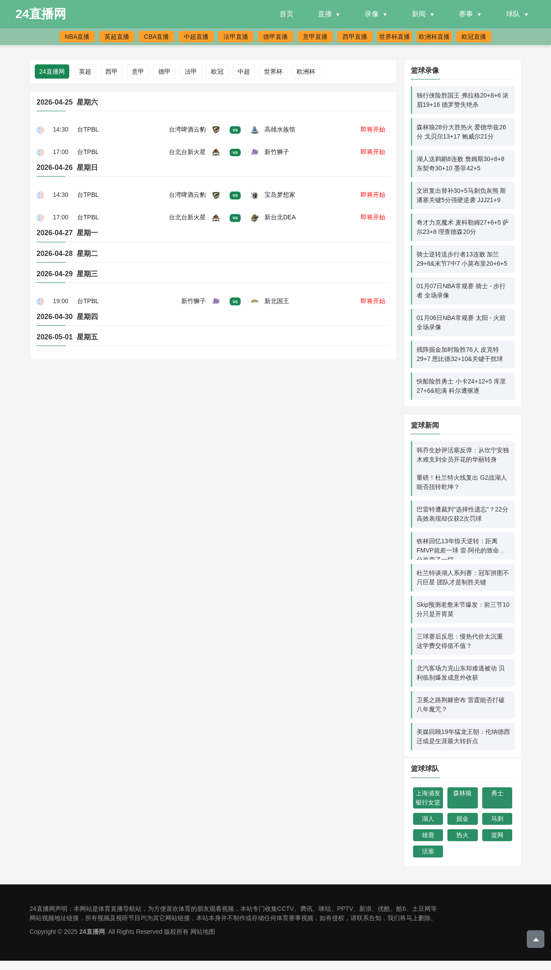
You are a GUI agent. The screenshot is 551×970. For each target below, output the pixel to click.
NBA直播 (77, 36)
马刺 (497, 818)
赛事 (466, 14)
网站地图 (202, 931)
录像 (372, 14)
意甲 (138, 71)
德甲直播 (275, 36)
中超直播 (196, 36)
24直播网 (40, 14)
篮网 (497, 834)
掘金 (462, 818)
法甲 (191, 71)
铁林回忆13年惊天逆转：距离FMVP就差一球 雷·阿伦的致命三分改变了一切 (461, 550)
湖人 (428, 818)
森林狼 (462, 793)
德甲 (164, 71)
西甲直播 (355, 36)
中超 (244, 71)
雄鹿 (428, 834)
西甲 (111, 71)
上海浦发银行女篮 (428, 798)
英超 (85, 71)
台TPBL (88, 129)
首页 (286, 14)
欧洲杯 (306, 71)
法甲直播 (235, 36)
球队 (513, 14)
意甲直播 (315, 36)
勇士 (497, 793)
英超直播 (116, 36)
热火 (462, 834)
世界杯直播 (394, 36)
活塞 (428, 851)
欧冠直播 (474, 36)
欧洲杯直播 (434, 36)
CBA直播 (156, 36)
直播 (325, 14)
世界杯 (273, 71)
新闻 (419, 14)
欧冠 (217, 71)
